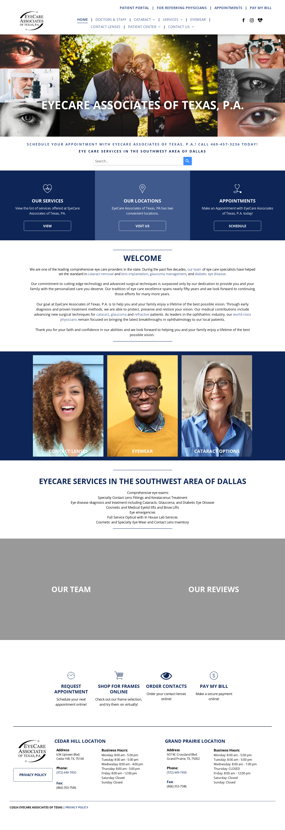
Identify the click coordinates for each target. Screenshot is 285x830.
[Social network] (260, 20)
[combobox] (138, 161)
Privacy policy (76, 807)
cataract (102, 314)
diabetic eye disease (210, 274)
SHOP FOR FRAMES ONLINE (119, 704)
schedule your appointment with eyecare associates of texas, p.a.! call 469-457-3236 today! (142, 144)
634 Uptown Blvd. (68, 754)
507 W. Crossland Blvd (182, 754)
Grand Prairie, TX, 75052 (183, 759)
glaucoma (119, 314)
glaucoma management (168, 274)
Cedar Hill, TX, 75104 (70, 759)
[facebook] (243, 20)
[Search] (187, 161)
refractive (141, 314)
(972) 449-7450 (66, 772)
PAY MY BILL (214, 701)
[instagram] (252, 20)
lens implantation (134, 274)
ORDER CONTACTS (166, 701)
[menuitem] (135, 7)
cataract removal (100, 274)
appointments (237, 201)
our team (194, 269)
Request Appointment (71, 704)
